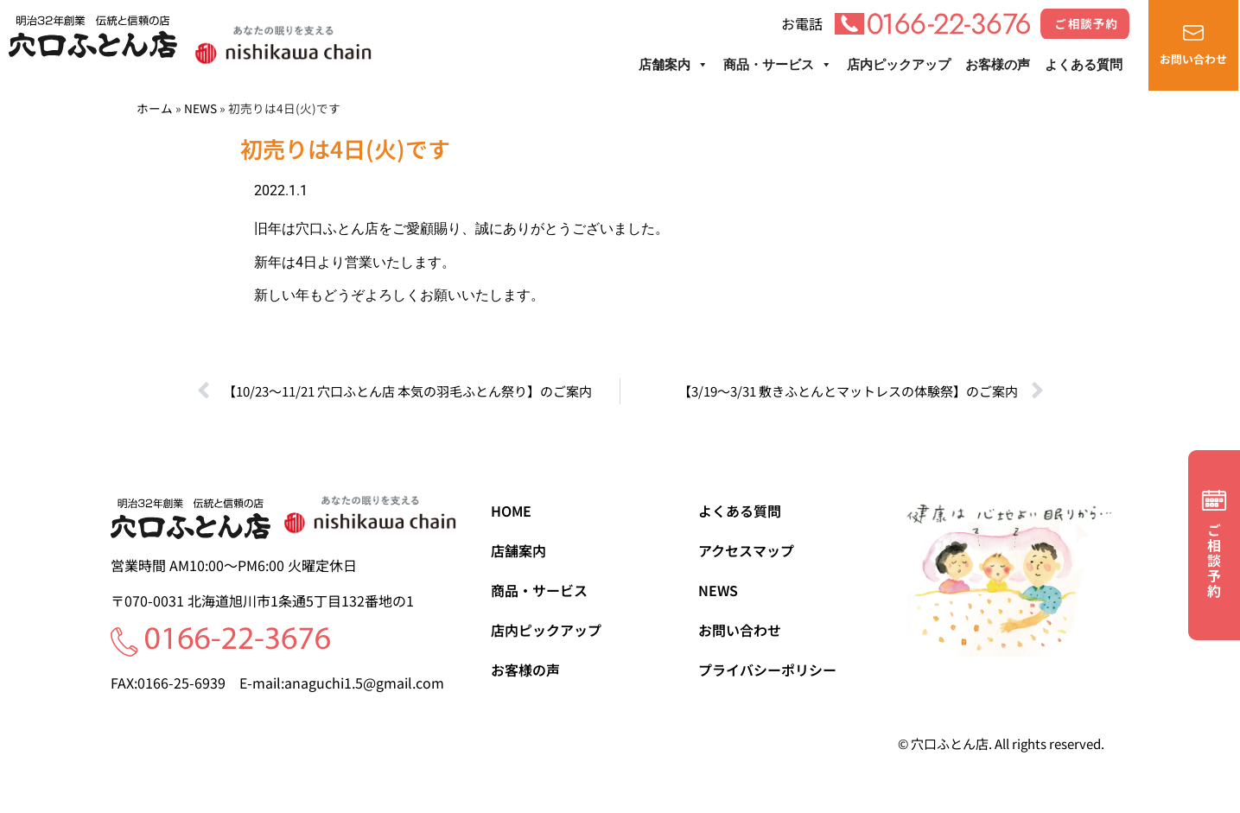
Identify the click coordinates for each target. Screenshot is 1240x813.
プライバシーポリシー (767, 669)
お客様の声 (997, 65)
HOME (511, 510)
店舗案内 (674, 65)
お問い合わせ (739, 629)
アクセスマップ (746, 550)
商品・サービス (777, 65)
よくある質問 (1083, 65)
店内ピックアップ (899, 65)
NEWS (200, 108)
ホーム (155, 108)
